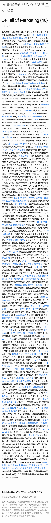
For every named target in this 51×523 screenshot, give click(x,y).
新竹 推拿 (10, 83)
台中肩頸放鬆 (19, 149)
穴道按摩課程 (37, 387)
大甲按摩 (36, 465)
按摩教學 (23, 143)
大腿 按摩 (14, 318)
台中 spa (22, 74)
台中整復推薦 (27, 354)
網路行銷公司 (26, 53)
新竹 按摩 (35, 198)
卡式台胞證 (16, 333)
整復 (41, 375)
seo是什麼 (29, 378)
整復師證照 (28, 285)
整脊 (36, 56)
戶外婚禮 (45, 104)
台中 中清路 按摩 (36, 44)
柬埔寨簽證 (13, 143)
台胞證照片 (28, 110)
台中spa (38, 267)
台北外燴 (33, 113)
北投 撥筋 (6, 264)
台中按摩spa (40, 146)
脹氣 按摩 (44, 408)
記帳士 (24, 333)
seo (3, 201)
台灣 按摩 (38, 264)
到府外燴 (8, 137)
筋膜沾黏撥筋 (27, 56)
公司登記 (18, 381)
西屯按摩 (23, 38)
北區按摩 (21, 92)
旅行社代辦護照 (25, 89)
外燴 (37, 119)
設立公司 (44, 465)
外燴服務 (27, 381)
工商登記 (37, 53)
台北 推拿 (34, 309)
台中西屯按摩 (30, 83)
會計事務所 (20, 240)
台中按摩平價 (10, 423)
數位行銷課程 (12, 201)
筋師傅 (15, 354)
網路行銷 (26, 261)
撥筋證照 (33, 468)
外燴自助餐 (7, 116)
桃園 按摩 (41, 83)
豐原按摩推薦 (12, 38)
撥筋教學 (29, 369)
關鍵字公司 (26, 465)
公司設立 (37, 360)
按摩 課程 (38, 285)
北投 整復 (21, 423)
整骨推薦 (6, 318)
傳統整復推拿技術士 (11, 468)
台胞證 (32, 435)
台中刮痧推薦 (24, 387)
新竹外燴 (27, 198)
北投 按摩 (43, 423)
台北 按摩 (37, 35)
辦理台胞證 (7, 131)
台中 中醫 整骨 (19, 125)
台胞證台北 (43, 468)
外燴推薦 (24, 44)
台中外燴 (44, 198)
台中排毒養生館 (21, 204)
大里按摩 (10, 240)
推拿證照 (35, 279)
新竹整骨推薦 (36, 116)
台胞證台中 (24, 408)
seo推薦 (27, 279)
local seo (18, 285)
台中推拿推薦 (8, 381)
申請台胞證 (37, 276)
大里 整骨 (12, 225)
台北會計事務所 (9, 408)
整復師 (14, 411)
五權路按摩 (23, 155)
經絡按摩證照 (39, 89)
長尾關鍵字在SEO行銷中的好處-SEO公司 (24, 7)
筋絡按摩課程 (23, 116)
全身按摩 (19, 83)
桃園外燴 (32, 333)
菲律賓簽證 (37, 62)
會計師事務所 (32, 423)
